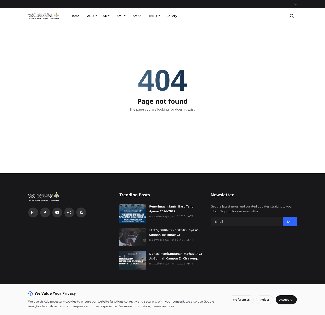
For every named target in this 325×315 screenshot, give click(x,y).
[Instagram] (33, 212)
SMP (122, 16)
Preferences (240, 300)
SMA (138, 16)
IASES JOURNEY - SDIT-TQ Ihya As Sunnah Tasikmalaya (174, 232)
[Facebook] (45, 212)
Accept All (286, 300)
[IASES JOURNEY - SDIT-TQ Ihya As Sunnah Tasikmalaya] (132, 237)
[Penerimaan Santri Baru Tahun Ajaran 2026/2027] (132, 213)
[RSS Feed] (81, 212)
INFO (154, 16)
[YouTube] (57, 212)
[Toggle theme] (295, 4)
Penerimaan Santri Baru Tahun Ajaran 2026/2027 (172, 208)
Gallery (171, 16)
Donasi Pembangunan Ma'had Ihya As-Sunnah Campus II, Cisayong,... (175, 255)
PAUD (91, 16)
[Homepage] (43, 16)
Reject (263, 300)
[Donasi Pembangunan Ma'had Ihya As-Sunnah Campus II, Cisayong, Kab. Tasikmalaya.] (132, 260)
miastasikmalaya (159, 216)
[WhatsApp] (69, 212)
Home (75, 16)
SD (107, 16)
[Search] (292, 16)
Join (289, 221)
